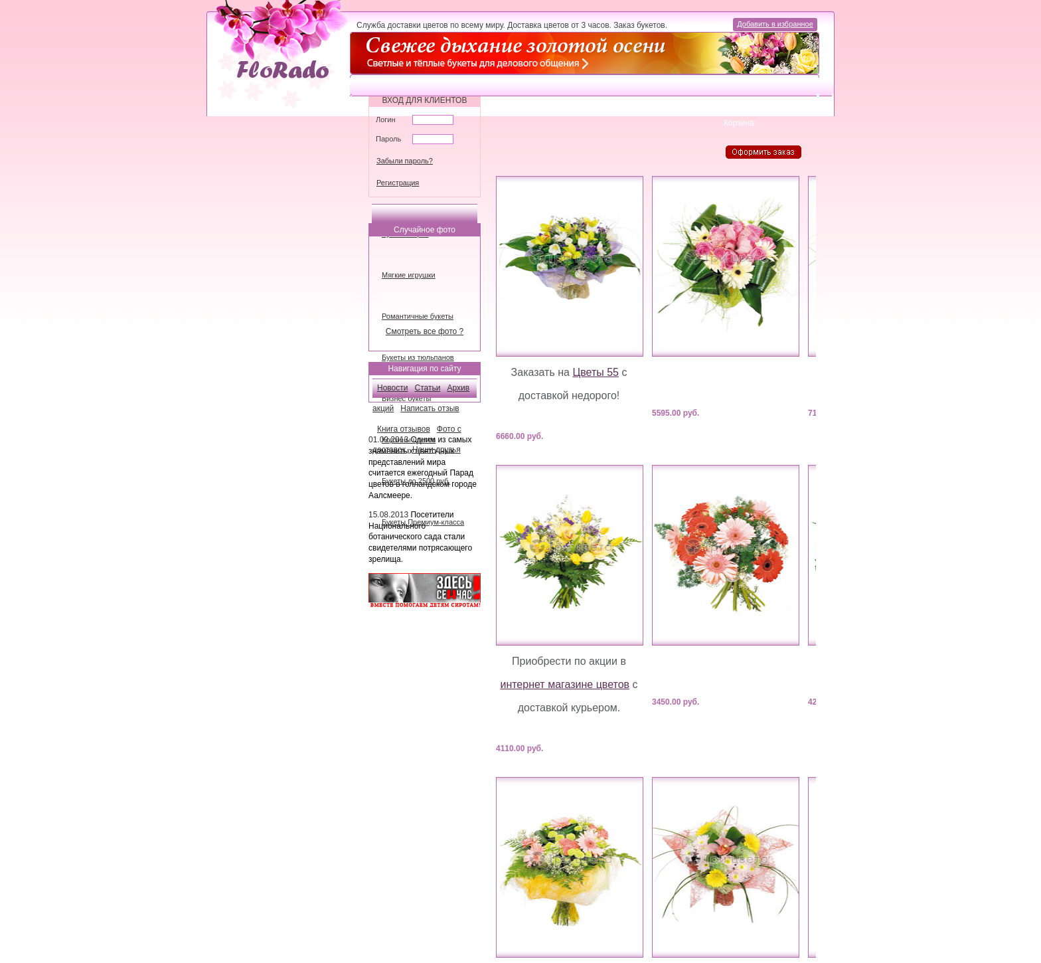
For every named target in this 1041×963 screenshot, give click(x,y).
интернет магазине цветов (564, 684)
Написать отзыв (429, 408)
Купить (614, 435)
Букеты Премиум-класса (423, 522)
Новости (392, 388)
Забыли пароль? (404, 161)
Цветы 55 (595, 372)
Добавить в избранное (775, 24)
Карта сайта (706, 24)
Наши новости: (401, 419)
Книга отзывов (403, 429)
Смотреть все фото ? (424, 331)
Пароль (388, 139)
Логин (386, 120)
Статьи (428, 388)
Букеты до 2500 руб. (416, 481)
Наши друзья (436, 449)
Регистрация (397, 183)
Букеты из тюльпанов (418, 357)
